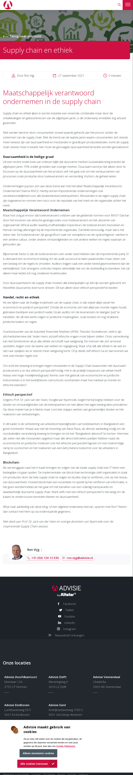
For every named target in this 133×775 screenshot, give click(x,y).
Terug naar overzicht (25, 36)
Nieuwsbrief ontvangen (69, 635)
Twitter (69, 610)
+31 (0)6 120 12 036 (45, 558)
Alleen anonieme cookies (38, 753)
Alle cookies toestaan (34, 763)
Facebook (69, 604)
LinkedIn (69, 623)
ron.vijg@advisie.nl (80, 558)
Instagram (69, 629)
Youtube (69, 616)
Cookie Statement (65, 746)
